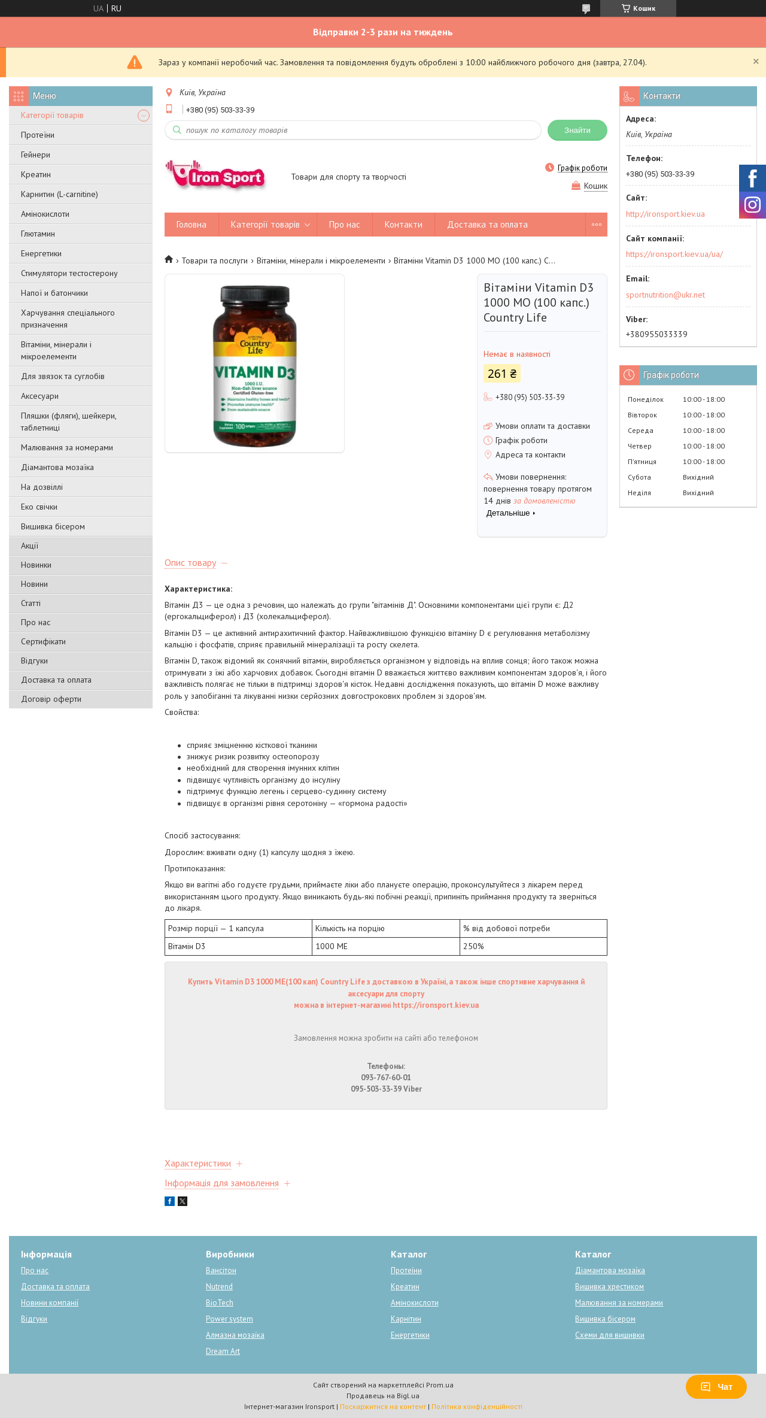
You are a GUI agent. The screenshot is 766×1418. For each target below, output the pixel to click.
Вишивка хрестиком (609, 1286)
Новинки (36, 564)
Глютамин (38, 233)
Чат (716, 1386)
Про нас (35, 622)
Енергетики (41, 253)
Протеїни (37, 134)
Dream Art (223, 1351)
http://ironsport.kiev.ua (665, 213)
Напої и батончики (54, 292)
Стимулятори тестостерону (69, 273)
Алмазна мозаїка (235, 1335)
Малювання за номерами (67, 447)
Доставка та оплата (56, 679)
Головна (191, 224)
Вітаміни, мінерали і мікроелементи (56, 350)
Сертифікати (43, 641)
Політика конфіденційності (476, 1406)
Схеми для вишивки (610, 1335)
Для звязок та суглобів (63, 376)
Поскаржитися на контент (383, 1406)
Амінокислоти (45, 213)
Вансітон (221, 1270)
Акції (29, 545)
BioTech (219, 1303)
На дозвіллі (42, 486)
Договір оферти (51, 698)
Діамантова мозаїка (57, 467)
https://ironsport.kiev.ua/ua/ (674, 254)
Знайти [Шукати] (577, 130)
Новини (34, 583)
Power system (229, 1319)
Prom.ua (440, 1384)
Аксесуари (40, 395)
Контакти (403, 224)
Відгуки (34, 660)
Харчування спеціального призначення (68, 318)
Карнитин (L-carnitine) (59, 194)
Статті (31, 603)
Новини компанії (49, 1303)
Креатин (36, 174)
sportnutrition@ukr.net (665, 294)
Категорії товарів (52, 115)
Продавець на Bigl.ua (383, 1395)
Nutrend (219, 1286)
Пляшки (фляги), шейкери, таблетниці (68, 421)
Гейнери (35, 154)
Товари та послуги (214, 260)
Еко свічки (39, 506)
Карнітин (406, 1319)
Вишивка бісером (53, 526)
